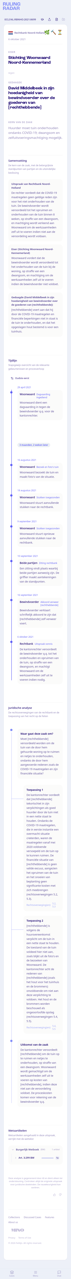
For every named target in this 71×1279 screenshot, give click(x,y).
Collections (14, 1217)
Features (49, 1217)
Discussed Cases (32, 1217)
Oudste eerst (20, 378)
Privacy (11, 1237)
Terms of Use (24, 1237)
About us (13, 1222)
